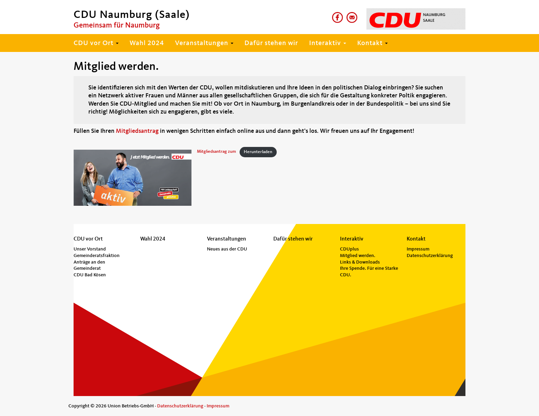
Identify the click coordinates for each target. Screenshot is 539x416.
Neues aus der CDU (227, 249)
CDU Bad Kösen (90, 275)
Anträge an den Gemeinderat (89, 265)
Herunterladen (258, 152)
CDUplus (349, 249)
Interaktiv (327, 43)
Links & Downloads (360, 262)
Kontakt (372, 43)
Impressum (418, 249)
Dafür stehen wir (271, 43)
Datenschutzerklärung (430, 255)
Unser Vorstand (90, 249)
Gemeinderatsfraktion (97, 255)
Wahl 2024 (147, 43)
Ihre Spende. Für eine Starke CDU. (369, 271)
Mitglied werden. (357, 255)
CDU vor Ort (96, 43)
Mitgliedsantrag (137, 131)
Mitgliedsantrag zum (216, 152)
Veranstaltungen (204, 43)
